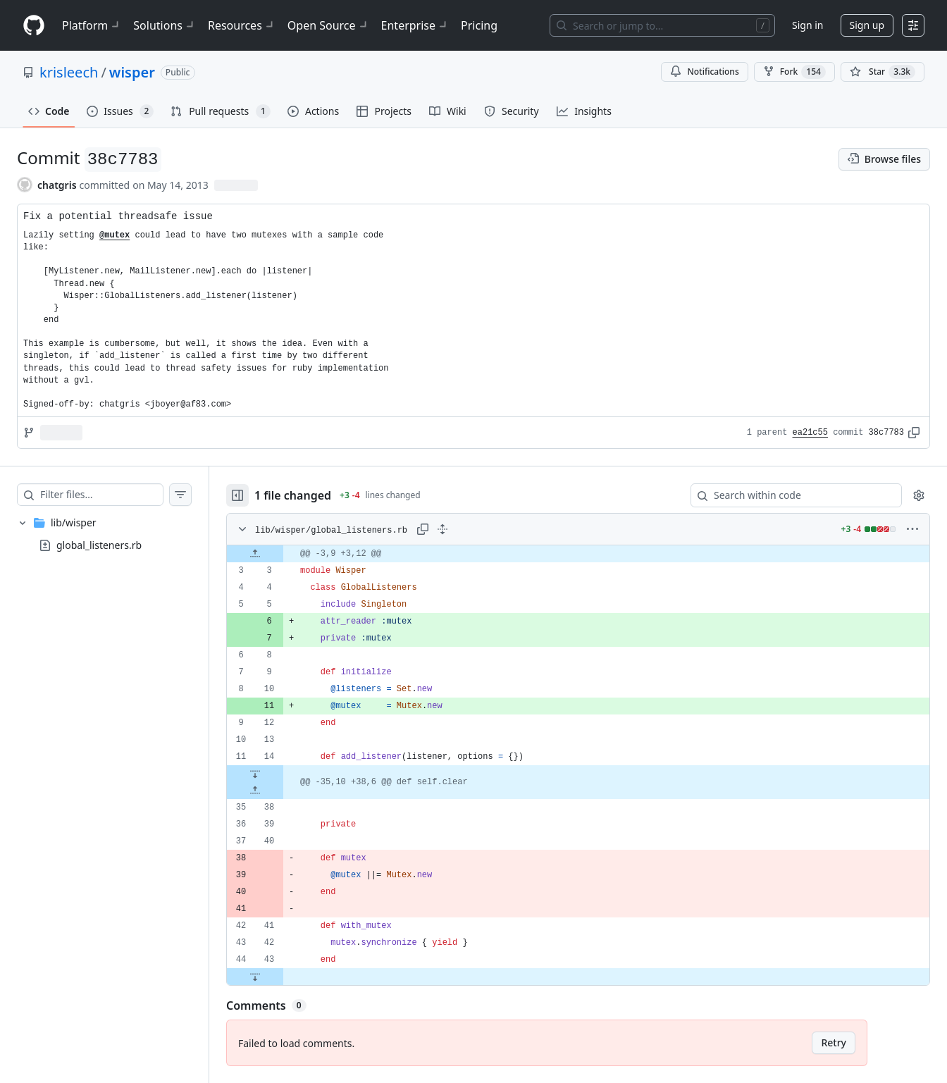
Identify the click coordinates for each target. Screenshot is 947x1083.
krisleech (68, 72)
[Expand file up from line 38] (255, 790)
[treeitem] (104, 534)
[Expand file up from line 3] (255, 553)
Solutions (165, 25)
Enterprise (415, 25)
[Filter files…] (101, 494)
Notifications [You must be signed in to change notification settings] (704, 72)
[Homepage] (34, 25)
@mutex (114, 235)
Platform (92, 25)
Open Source (328, 25)
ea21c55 (810, 433)
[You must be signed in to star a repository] (882, 72)
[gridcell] (578, 553)
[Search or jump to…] (662, 25)
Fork (794, 72)
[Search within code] (789, 495)
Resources (242, 25)
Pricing (479, 25)
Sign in (807, 25)
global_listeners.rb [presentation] (99, 545)
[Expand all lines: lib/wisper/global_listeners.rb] (442, 529)
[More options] (912, 529)
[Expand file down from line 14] (255, 773)
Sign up (867, 25)
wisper (132, 72)
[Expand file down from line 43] (255, 976)
